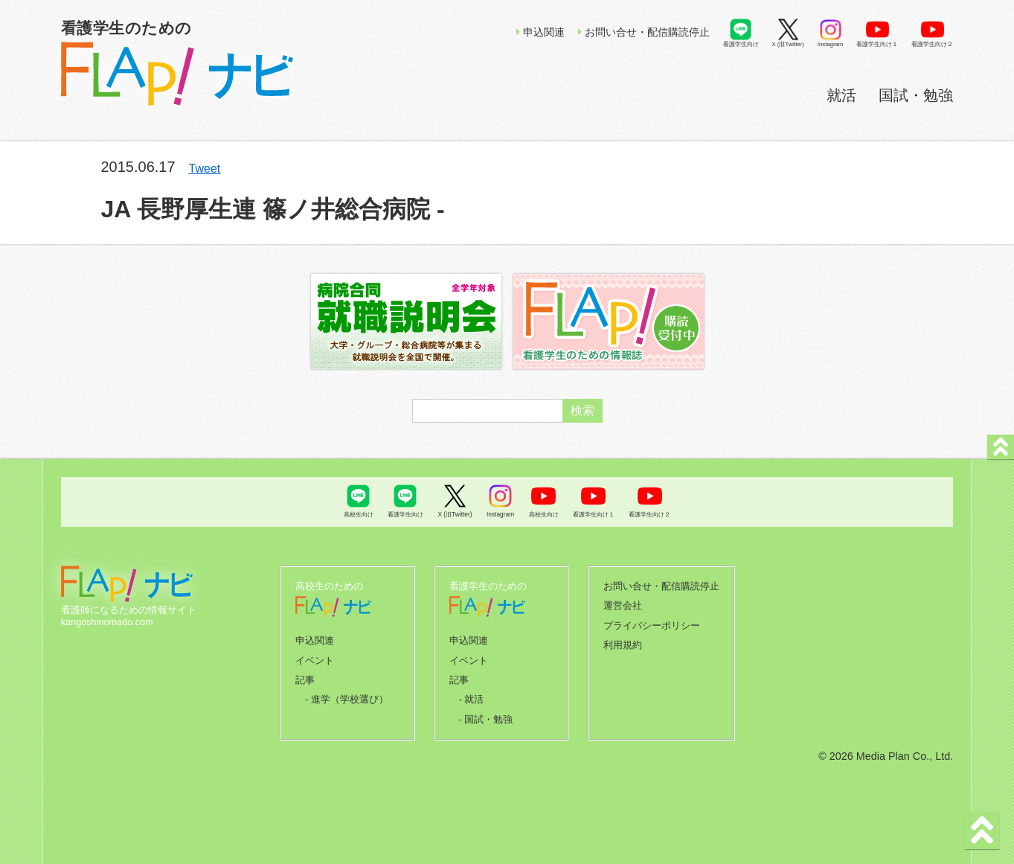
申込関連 (540, 32)
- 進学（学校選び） (346, 696)
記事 (305, 677)
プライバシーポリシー (651, 623)
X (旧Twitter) (788, 44)
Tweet (205, 168)
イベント (314, 658)
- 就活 (471, 696)
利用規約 (622, 642)
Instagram (830, 44)
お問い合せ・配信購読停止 (644, 32)
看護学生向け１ (877, 44)
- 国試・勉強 (486, 715)
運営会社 (622, 604)
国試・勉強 (916, 95)
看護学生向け (741, 44)
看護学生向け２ (932, 44)
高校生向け (358, 514)
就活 (841, 95)
